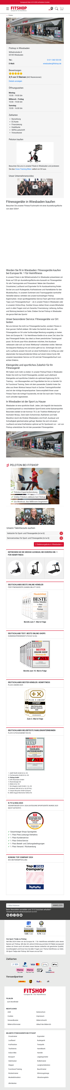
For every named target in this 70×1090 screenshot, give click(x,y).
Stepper (11, 1065)
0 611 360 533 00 (54, 60)
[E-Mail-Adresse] (29, 905)
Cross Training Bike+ (23, 169)
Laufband (11, 1040)
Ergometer (41, 1036)
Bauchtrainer (41, 1069)
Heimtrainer (12, 1061)
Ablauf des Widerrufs (43, 1024)
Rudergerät (41, 1040)
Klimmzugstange (43, 1073)
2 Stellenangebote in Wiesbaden (48, 544)
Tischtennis (12, 1049)
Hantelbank (41, 1049)
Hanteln (40, 1053)
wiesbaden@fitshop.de (52, 63)
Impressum (40, 1016)
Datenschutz (40, 1012)
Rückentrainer (13, 1073)
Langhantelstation (43, 1065)
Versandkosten (13, 1020)
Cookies (10, 1016)
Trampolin (40, 1045)
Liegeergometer (42, 1057)
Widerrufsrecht (41, 1020)
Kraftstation (12, 1045)
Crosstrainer (12, 1036)
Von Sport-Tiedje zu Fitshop (16, 939)
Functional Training (15, 1069)
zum (12, 1002)
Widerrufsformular (14, 1024)
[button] (9, 444)
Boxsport (11, 1057)
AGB (9, 1012)
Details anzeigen (15, 81)
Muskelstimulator (14, 1077)
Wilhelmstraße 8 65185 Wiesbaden (16, 53)
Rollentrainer (41, 1061)
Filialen (10, 15)
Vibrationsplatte (42, 1077)
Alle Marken (12, 1083)
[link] (7, 915)
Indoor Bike (12, 1053)
